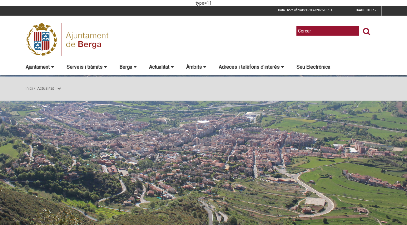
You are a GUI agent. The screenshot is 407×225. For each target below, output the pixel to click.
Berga (127, 67)
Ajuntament (40, 67)
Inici (29, 88)
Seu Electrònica (313, 67)
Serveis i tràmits (87, 67)
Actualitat (161, 67)
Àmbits (196, 67)
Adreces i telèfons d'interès (251, 67)
